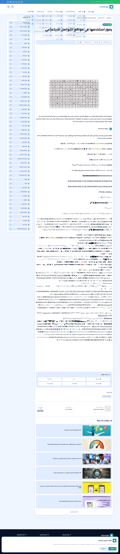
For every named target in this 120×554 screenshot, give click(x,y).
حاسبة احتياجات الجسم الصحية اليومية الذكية (89, 494)
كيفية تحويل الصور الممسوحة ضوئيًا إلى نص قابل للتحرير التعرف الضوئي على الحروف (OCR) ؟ (77, 481)
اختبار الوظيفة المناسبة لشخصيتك (91, 430)
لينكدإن (74, 384)
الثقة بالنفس (45, 536)
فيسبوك (98, 379)
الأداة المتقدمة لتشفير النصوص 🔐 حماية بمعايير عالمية (86, 468)
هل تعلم (23, 536)
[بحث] (12, 6)
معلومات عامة (22, 541)
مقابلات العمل (45, 539)
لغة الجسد (46, 541)
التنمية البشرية (45, 531)
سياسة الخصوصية (66, 539)
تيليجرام (98, 384)
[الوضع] (8, 6)
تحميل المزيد (74, 504)
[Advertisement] (74, 59)
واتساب (49, 379)
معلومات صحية (22, 531)
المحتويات (96, 42)
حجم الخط (106, 42)
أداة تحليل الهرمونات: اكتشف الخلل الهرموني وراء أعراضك (86, 455)
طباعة (77, 42)
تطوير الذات (45, 533)
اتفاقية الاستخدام (66, 541)
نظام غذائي (23, 533)
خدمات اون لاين (107, 24)
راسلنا (69, 536)
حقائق (24, 539)
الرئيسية (68, 531)
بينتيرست (50, 384)
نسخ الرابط (86, 42)
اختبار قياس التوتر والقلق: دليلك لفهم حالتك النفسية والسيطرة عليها (83, 443)
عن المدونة (68, 533)
